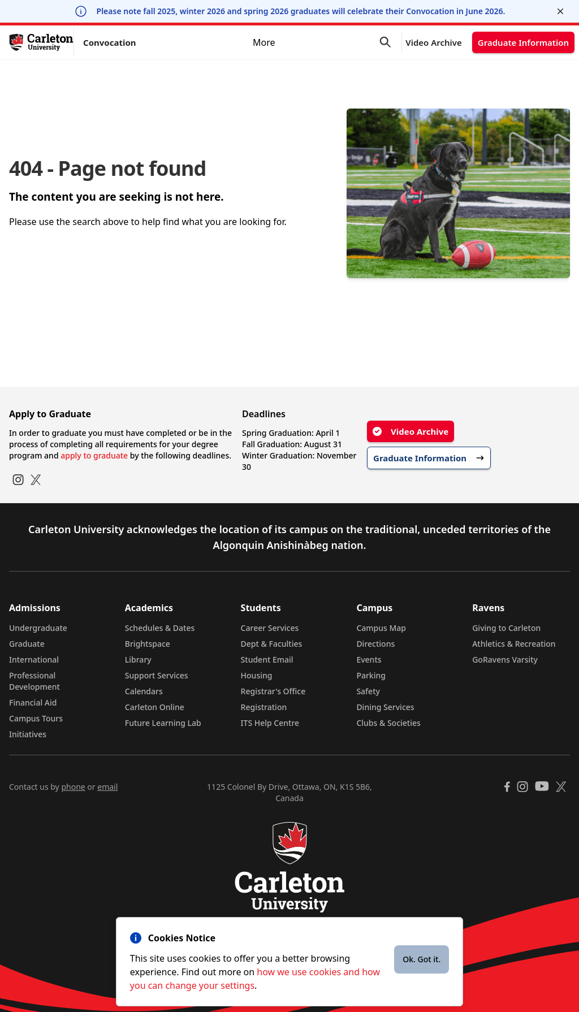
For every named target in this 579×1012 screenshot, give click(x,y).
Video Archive (433, 42)
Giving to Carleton (506, 627)
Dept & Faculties (272, 643)
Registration (264, 707)
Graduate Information (523, 42)
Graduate (27, 643)
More (330, 42)
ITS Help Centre (270, 722)
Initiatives (27, 734)
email (107, 786)
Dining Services (385, 707)
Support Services (156, 675)
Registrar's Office (273, 691)
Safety (368, 691)
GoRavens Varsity (505, 659)
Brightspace (147, 643)
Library (138, 659)
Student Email (267, 659)
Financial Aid (33, 702)
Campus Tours (36, 718)
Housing (257, 675)
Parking (371, 675)
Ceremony (179, 42)
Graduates (240, 42)
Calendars (144, 691)
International (34, 659)
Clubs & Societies (388, 722)
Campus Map (381, 627)
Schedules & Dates (160, 627)
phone (73, 786)
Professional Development (34, 681)
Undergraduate (38, 627)
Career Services (270, 627)
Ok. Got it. (421, 959)
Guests (295, 42)
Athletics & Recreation (513, 643)
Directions (375, 643)
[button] (390, 42)
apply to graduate (94, 455)
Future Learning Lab (163, 722)
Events (368, 659)
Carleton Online (154, 707)
